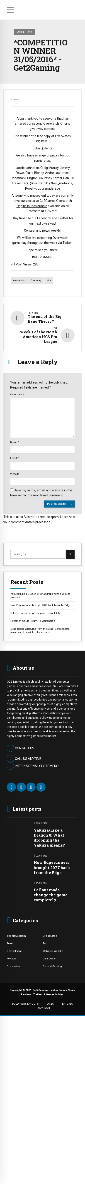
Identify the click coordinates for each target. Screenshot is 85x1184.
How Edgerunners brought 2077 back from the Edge (40, 605)
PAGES (50, 1003)
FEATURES (67, 1003)
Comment (17, 394)
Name (14, 442)
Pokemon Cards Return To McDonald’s (32, 620)
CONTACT (44, 1007)
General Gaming (52, 966)
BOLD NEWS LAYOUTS (25, 1003)
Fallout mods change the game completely (35, 613)
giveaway (36, 280)
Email (14, 458)
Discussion (13, 966)
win (49, 280)
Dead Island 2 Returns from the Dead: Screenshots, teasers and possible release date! (40, 630)
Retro (9, 943)
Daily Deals (49, 958)
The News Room (16, 935)
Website (14, 474)
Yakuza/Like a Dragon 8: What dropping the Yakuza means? (40, 595)
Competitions (24, 31)
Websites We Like (53, 951)
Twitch (67, 243)
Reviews (11, 958)
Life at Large (50, 935)
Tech (45, 943)
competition (19, 280)
